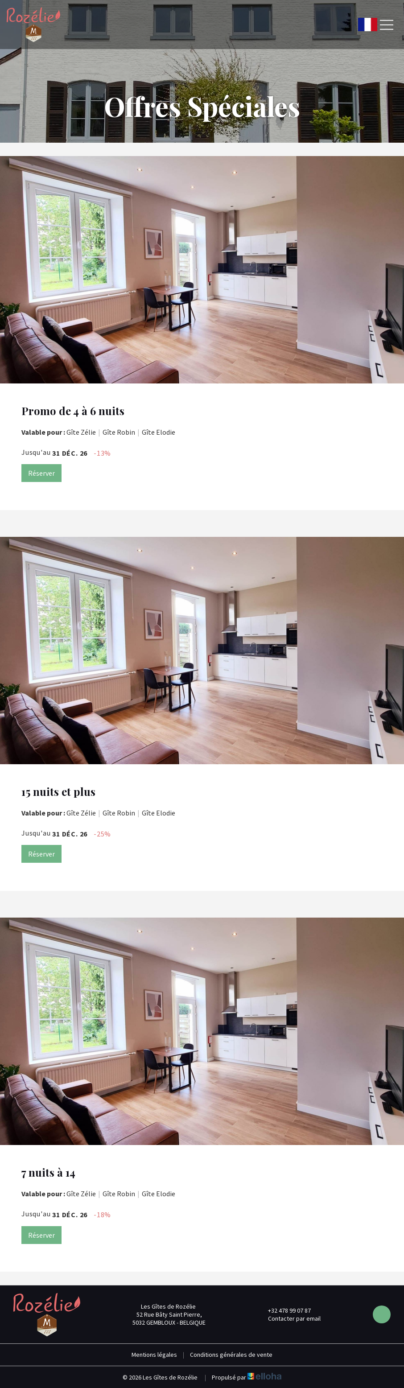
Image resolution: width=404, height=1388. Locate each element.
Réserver (41, 473)
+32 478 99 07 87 (284, 1310)
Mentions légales (154, 1355)
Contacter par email (289, 1318)
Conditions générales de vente (231, 1355)
